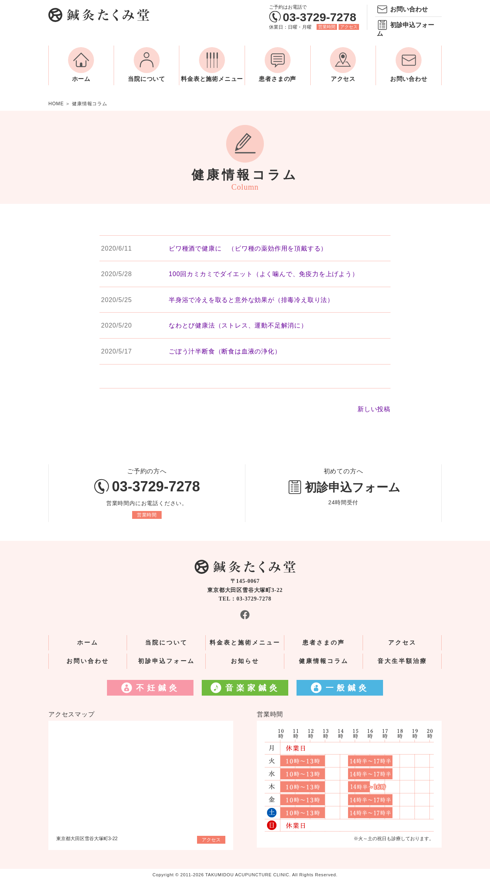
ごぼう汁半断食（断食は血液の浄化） (225, 351)
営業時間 (326, 26)
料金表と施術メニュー (212, 79)
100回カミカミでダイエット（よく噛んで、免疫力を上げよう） (264, 274)
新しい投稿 (374, 409)
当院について (146, 79)
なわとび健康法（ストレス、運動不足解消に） (238, 325)
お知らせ (245, 661)
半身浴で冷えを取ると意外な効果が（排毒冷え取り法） (251, 300)
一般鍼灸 (348, 687)
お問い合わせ (409, 9)
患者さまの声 (277, 79)
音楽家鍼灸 (252, 687)
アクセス (348, 26)
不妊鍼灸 (158, 687)
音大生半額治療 (402, 661)
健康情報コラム (323, 661)
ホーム (81, 79)
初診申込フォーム (405, 29)
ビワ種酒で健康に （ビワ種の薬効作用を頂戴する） (248, 248)
